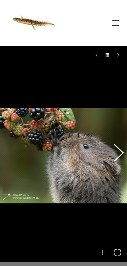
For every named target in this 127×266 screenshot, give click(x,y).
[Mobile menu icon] (115, 23)
